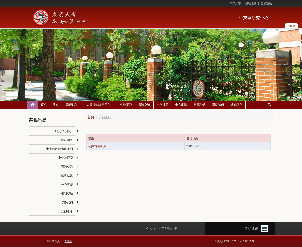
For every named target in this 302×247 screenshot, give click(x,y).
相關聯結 (199, 104)
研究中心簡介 (50, 104)
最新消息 (71, 104)
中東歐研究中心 (254, 17)
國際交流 (144, 104)
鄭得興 (68, 241)
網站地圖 (250, 3)
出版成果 (163, 104)
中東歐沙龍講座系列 (97, 104)
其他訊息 (236, 104)
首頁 (90, 117)
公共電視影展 (97, 146)
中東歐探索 (124, 104)
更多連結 (266, 3)
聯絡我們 (218, 104)
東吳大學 (235, 3)
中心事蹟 (181, 104)
